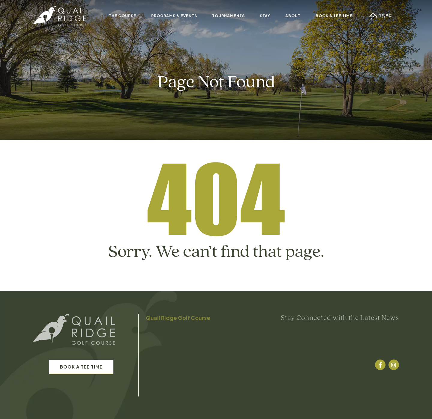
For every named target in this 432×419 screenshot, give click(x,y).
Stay (265, 16)
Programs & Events (174, 16)
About (293, 16)
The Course (122, 16)
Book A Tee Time (334, 16)
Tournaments (228, 16)
